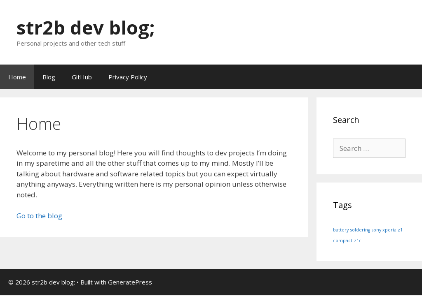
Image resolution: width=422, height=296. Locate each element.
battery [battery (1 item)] (341, 230)
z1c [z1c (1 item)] (357, 240)
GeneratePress (130, 282)
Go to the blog (39, 215)
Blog (48, 77)
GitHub (82, 77)
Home (17, 77)
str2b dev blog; (85, 27)
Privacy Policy (127, 77)
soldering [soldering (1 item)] (360, 230)
